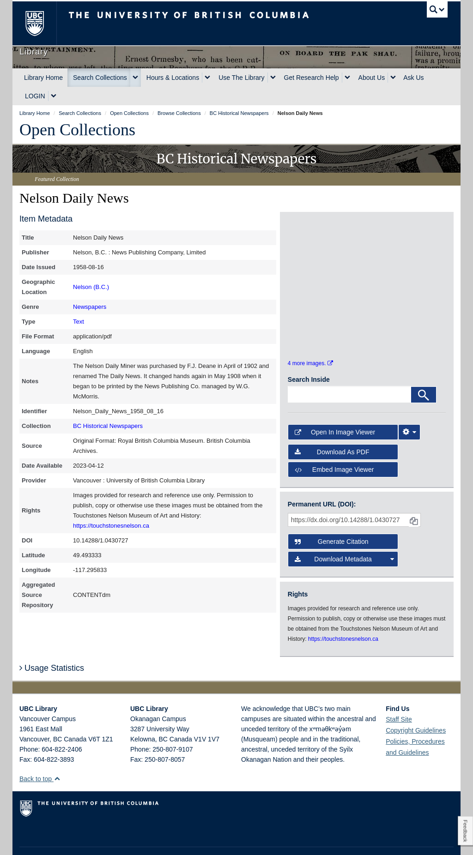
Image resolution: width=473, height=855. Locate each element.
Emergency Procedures (48, 839)
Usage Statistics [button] (51, 644)
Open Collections (77, 129)
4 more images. (310, 339)
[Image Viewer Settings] (409, 408)
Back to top (40, 755)
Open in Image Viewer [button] (335, 408)
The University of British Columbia (41, 23)
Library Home (43, 77)
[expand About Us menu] (393, 77)
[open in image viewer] (307, 248)
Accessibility (174, 839)
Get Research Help (311, 77)
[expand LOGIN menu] (53, 96)
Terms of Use (102, 839)
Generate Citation (332, 518)
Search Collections (100, 77)
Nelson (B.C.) (91, 286)
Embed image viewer (334, 445)
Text (78, 321)
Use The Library (241, 77)
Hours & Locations (172, 77)
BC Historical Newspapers (108, 425)
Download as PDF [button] (332, 428)
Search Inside (309, 356)
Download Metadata (344, 535)
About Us (371, 77)
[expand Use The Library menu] (273, 77)
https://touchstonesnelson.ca (111, 525)
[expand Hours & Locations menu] (207, 77)
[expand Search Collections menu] (135, 77)
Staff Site (399, 695)
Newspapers (89, 306)
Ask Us (413, 77)
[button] (57, 754)
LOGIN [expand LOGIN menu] (35, 96)
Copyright (139, 839)
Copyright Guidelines (416, 706)
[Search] (424, 371)
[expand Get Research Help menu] (347, 77)
